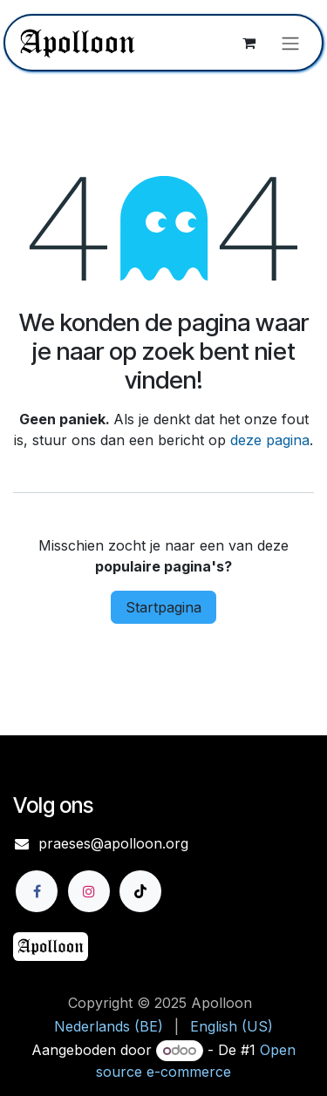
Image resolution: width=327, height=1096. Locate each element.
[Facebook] (37, 891)
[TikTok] (140, 891)
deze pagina (270, 440)
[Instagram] (89, 891)
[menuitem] (108, 1026)
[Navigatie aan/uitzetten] (290, 42)
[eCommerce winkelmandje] (248, 42)
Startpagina (163, 607)
